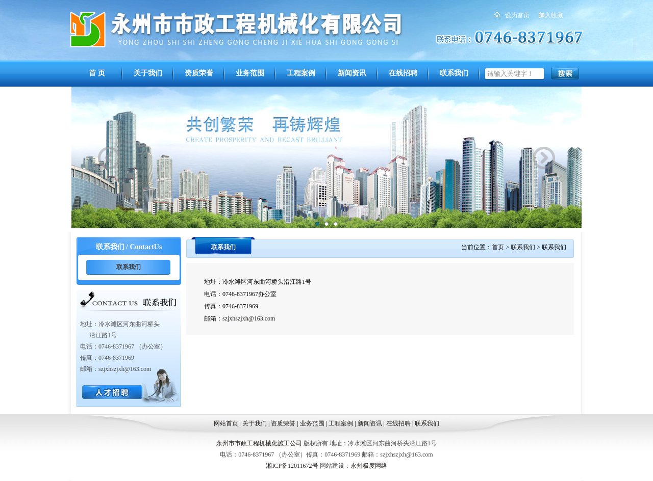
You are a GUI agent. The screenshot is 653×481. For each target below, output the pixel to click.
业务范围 (250, 73)
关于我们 (148, 73)
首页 (498, 247)
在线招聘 (403, 73)
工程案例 (301, 73)
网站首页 (226, 423)
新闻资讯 (352, 73)
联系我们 (454, 73)
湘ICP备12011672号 (292, 465)
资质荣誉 (199, 73)
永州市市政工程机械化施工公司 (259, 443)
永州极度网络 (368, 465)
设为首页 (517, 15)
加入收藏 (551, 15)
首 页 (97, 73)
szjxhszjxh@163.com (248, 318)
